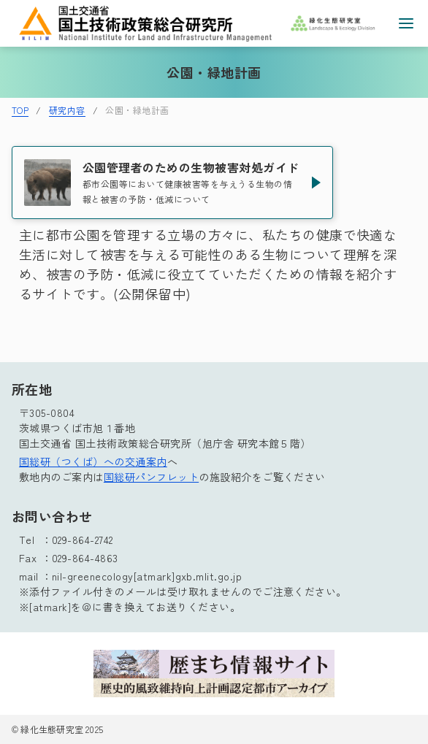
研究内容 (67, 110)
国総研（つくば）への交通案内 (93, 461)
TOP (20, 110)
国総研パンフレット (151, 476)
